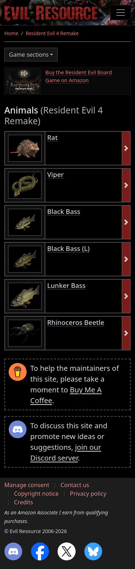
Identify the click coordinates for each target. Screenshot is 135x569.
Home (11, 33)
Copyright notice (36, 494)
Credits (23, 502)
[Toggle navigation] (121, 12)
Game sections (29, 55)
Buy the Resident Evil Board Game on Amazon (78, 76)
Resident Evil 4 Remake (52, 33)
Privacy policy (88, 494)
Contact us (74, 485)
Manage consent (26, 485)
